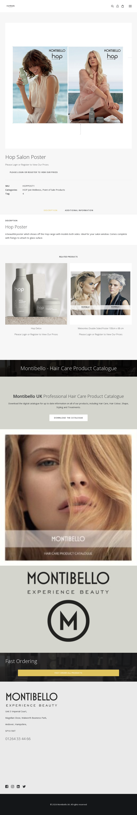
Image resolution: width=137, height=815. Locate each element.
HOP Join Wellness (31, 189)
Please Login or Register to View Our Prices (27, 164)
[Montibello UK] (10, 6)
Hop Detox (36, 328)
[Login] (116, 6)
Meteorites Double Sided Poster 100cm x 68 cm (101, 328)
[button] (130, 6)
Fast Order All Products (68, 673)
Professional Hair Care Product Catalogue (57, 396)
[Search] (111, 6)
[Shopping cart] (121, 6)
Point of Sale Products (53, 189)
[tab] (79, 211)
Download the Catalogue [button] (57, 418)
